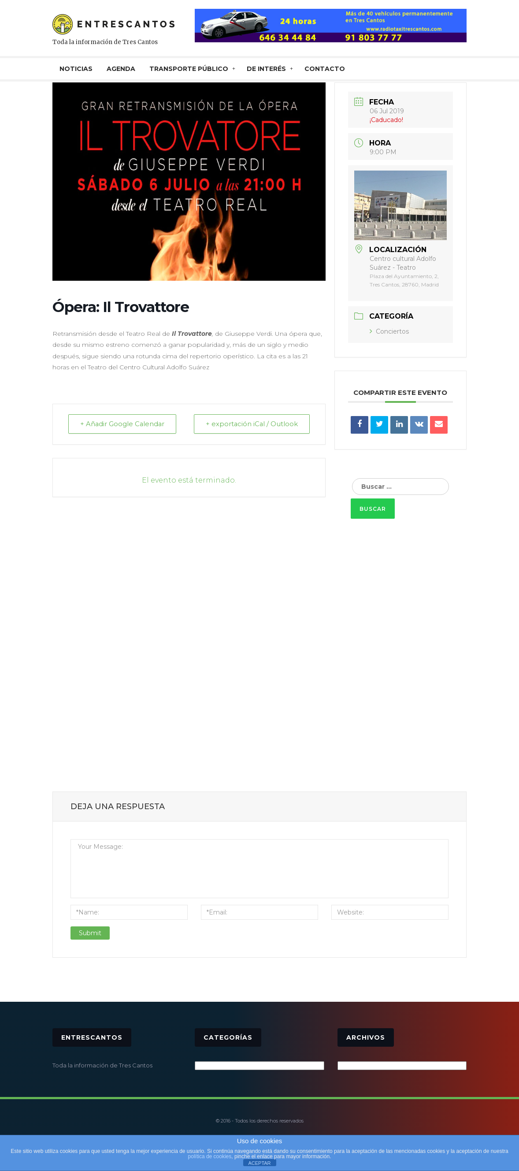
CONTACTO (324, 69)
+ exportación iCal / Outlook (250, 424)
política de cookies (210, 1156)
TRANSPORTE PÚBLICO (188, 69)
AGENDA (121, 69)
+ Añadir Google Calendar (124, 424)
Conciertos (389, 331)
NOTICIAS (76, 69)
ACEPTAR (259, 1163)
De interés (266, 69)
